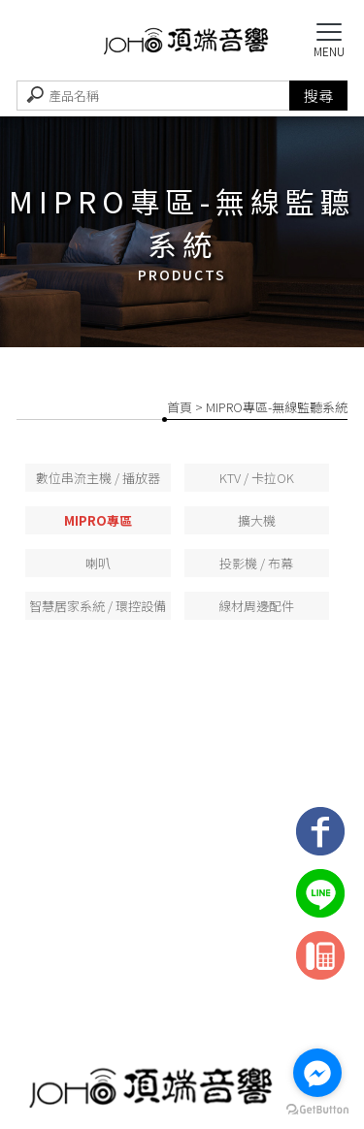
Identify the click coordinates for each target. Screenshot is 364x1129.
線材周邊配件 (256, 606)
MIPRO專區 (98, 520)
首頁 (179, 407)
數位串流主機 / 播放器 (98, 477)
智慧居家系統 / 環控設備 (97, 606)
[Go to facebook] (317, 1072)
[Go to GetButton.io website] (317, 1109)
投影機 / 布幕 (256, 563)
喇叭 (98, 563)
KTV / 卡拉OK (256, 477)
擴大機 (257, 520)
